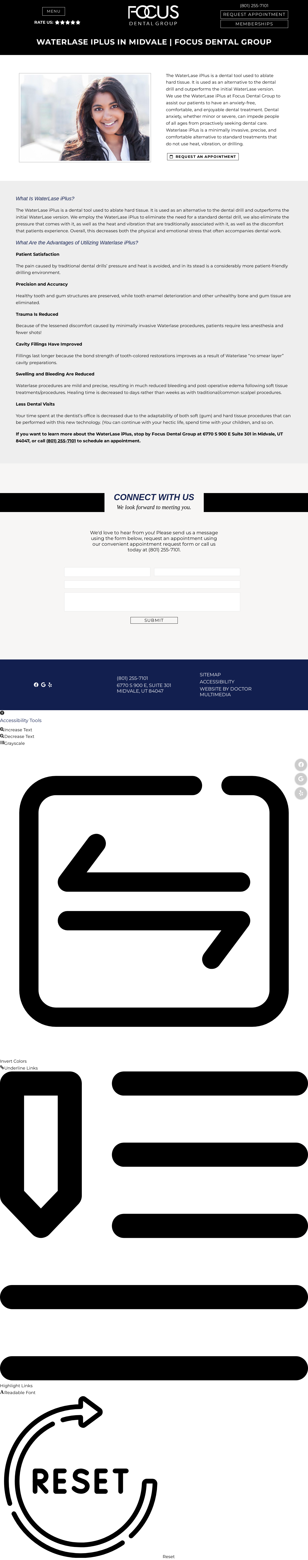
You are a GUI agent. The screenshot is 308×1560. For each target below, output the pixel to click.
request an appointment (203, 156)
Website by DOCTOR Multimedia (226, 691)
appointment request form (162, 544)
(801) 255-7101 (254, 5)
